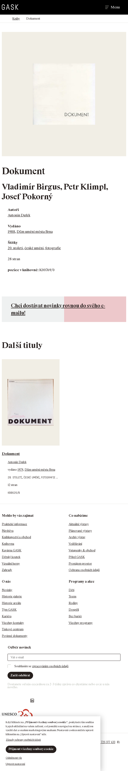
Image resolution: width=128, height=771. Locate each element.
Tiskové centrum (13, 629)
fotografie (53, 248)
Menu (115, 7)
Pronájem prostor (80, 563)
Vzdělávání (75, 543)
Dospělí (74, 609)
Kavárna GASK (11, 550)
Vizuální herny (11, 563)
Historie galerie (12, 596)
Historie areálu (11, 603)
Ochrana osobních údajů (84, 570)
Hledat (95, 7)
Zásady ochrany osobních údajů (23, 739)
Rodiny (73, 603)
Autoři (13, 210)
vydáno (13, 469)
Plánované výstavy (80, 530)
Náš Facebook (5, 700)
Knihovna (8, 543)
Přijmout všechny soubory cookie (31, 749)
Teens (72, 596)
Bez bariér (75, 616)
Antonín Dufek (19, 215)
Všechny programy (81, 623)
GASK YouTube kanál (23, 700)
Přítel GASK (77, 557)
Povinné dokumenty (14, 636)
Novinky (7, 590)
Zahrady (7, 570)
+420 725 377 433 (104, 742)
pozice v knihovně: (23, 270)
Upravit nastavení (15, 764)
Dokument (11, 454)
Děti (71, 590)
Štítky (13, 242)
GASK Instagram (14, 700)
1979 (20, 469)
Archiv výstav (77, 537)
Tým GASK (9, 609)
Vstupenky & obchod (82, 550)
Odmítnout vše (14, 757)
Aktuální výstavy (79, 524)
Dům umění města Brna (35, 231)
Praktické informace (14, 524)
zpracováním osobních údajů (50, 666)
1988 (11, 231)
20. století (15, 248)
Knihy (16, 18)
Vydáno (14, 226)
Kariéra (6, 616)
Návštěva (7, 530)
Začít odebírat (20, 675)
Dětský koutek (11, 557)
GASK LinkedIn (32, 700)
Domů (4, 19)
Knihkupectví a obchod (16, 537)
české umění (34, 248)
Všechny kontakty (13, 623)
